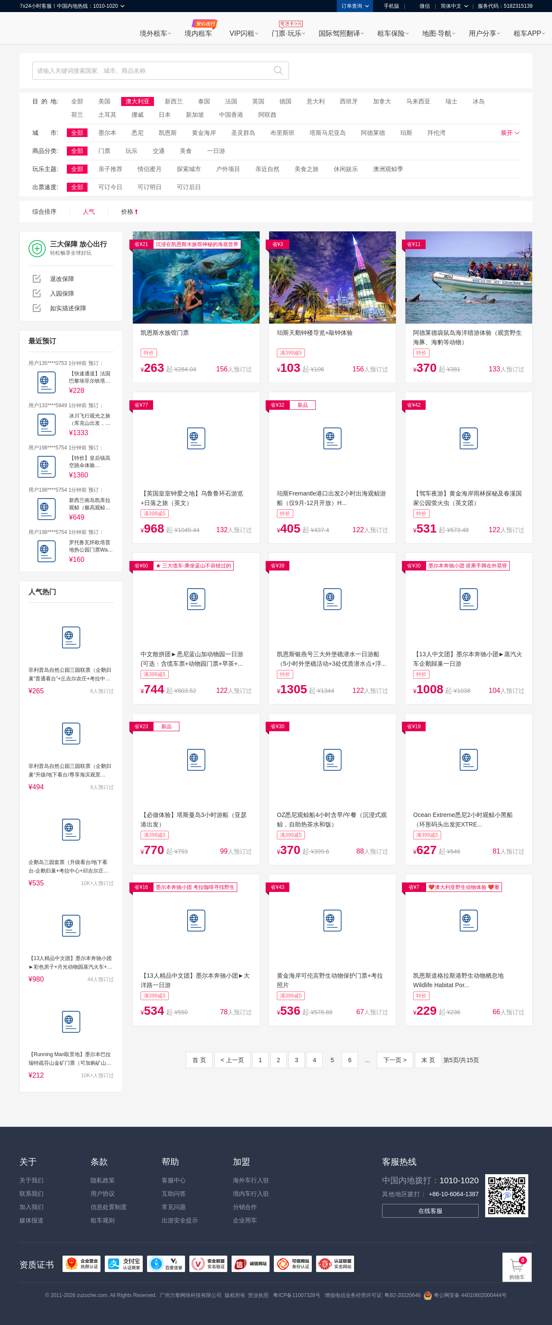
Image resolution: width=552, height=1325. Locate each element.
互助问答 (174, 1193)
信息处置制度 (109, 1206)
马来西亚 (418, 101)
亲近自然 (267, 168)
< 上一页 (232, 1060)
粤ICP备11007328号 (296, 1295)
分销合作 (245, 1206)
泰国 (204, 101)
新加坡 (195, 114)
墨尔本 (107, 132)
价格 (129, 211)
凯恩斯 (168, 132)
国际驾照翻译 (339, 33)
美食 (186, 150)
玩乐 (131, 150)
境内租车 (198, 33)
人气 (89, 211)
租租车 (30, 29)
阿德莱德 (373, 132)
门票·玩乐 (286, 33)
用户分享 (482, 33)
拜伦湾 (436, 132)
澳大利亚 (137, 101)
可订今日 (110, 187)
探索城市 (189, 168)
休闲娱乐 (346, 168)
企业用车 (245, 1220)
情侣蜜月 (150, 168)
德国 (285, 101)
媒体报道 (31, 1220)
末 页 (428, 1060)
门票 (104, 150)
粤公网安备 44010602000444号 (465, 1295)
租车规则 (103, 1220)
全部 (77, 101)
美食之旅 (307, 168)
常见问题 (174, 1206)
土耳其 (107, 114)
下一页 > (395, 1060)
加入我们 (31, 1206)
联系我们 (31, 1193)
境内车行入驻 (251, 1193)
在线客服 (430, 1210)
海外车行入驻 (251, 1180)
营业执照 (258, 1295)
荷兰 (77, 114)
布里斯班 (282, 132)
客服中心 (174, 1180)
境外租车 (153, 33)
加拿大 (382, 101)
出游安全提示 (180, 1220)
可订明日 (150, 187)
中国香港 (231, 114)
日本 (165, 114)
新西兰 (174, 101)
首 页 (199, 1060)
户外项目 (228, 168)
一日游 (216, 150)
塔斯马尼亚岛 (328, 132)
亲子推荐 (110, 168)
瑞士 (451, 101)
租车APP (527, 33)
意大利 (316, 101)
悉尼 (138, 132)
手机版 (388, 6)
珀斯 (406, 132)
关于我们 (31, 1180)
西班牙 (349, 101)
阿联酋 (267, 114)
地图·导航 (437, 33)
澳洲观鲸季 (388, 168)
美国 (104, 101)
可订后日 (189, 187)
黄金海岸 (204, 132)
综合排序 (44, 211)
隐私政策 (103, 1180)
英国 (258, 101)
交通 (159, 150)
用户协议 (103, 1193)
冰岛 (479, 101)
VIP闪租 (241, 33)
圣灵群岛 (243, 132)
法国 (231, 101)
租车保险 (391, 33)
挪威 (138, 114)
